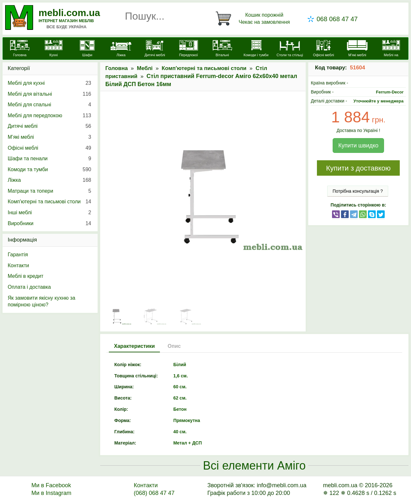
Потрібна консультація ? (358, 191)
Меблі (145, 68)
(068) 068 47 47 (154, 493)
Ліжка (49, 180)
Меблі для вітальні (49, 94)
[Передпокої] (189, 49)
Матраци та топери (49, 191)
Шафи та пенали (49, 158)
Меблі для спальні (49, 104)
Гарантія (18, 254)
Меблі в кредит (25, 276)
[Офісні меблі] (323, 49)
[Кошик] (254, 18)
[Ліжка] (121, 49)
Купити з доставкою (358, 168)
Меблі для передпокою (49, 115)
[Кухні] (53, 49)
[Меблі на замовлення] (391, 52)
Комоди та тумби (49, 169)
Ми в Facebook (51, 485)
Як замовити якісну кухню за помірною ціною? (41, 301)
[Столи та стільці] (290, 49)
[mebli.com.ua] (20, 49)
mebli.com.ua (69, 12)
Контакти (18, 265)
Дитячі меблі (49, 126)
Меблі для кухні (49, 83)
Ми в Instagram (51, 493)
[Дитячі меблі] (154, 49)
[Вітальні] (222, 49)
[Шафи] (87, 49)
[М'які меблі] (357, 49)
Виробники (49, 223)
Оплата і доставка (29, 287)
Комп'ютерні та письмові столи (204, 68)
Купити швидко (358, 145)
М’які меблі (49, 137)
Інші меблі (49, 212)
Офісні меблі (49, 148)
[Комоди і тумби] (256, 49)
